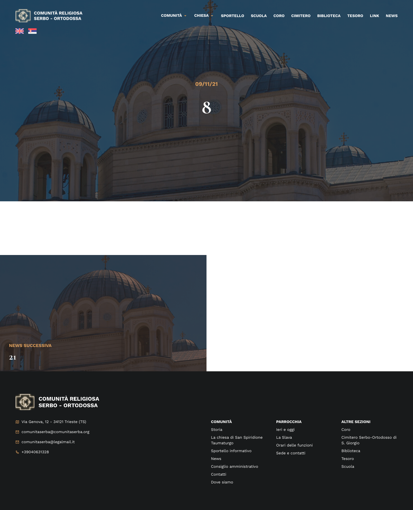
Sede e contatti (290, 453)
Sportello (232, 16)
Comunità (171, 15)
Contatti (218, 474)
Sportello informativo (231, 451)
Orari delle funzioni (294, 445)
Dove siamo (222, 482)
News (392, 16)
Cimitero (300, 16)
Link (374, 16)
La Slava (284, 437)
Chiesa (201, 15)
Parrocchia (289, 422)
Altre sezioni (356, 422)
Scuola (259, 16)
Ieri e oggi (285, 430)
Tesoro (355, 16)
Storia (216, 430)
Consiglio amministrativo (234, 466)
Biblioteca (328, 16)
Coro (279, 16)
